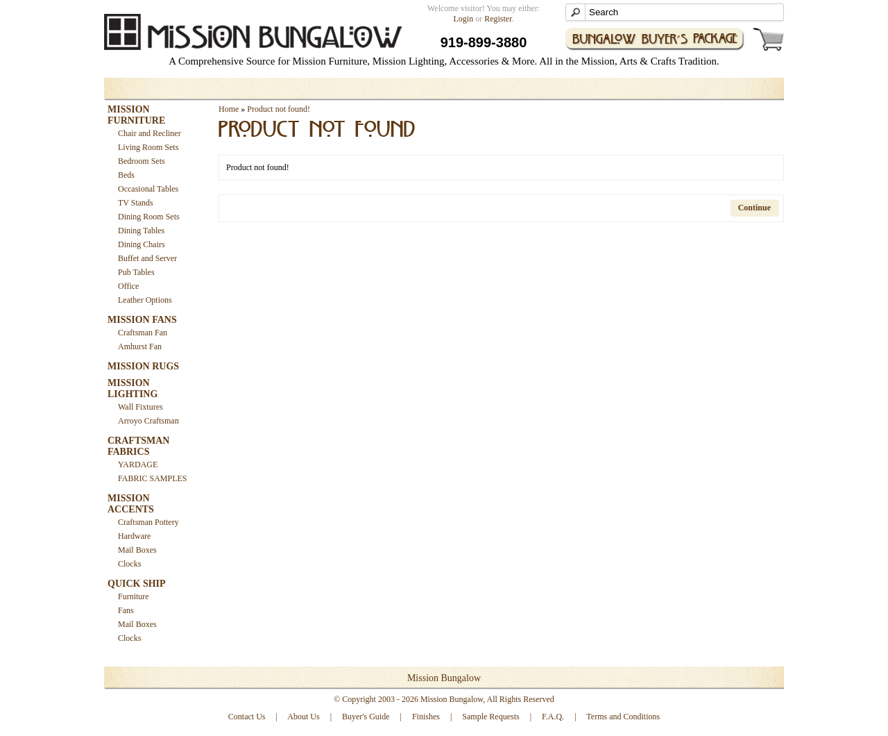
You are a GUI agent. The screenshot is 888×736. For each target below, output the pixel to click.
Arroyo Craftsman (148, 421)
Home (229, 109)
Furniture (133, 596)
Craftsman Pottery (148, 522)
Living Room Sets (148, 147)
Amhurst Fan (140, 346)
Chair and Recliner (149, 133)
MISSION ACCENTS (131, 504)
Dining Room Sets (149, 216)
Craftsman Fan (142, 332)
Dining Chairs (141, 244)
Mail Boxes (137, 550)
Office (128, 286)
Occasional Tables (148, 189)
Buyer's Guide (365, 716)
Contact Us (247, 716)
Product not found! (278, 109)
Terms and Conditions (623, 716)
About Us (303, 716)
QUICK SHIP (137, 583)
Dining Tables (141, 230)
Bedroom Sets (141, 161)
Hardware (134, 536)
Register (497, 19)
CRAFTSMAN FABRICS (138, 446)
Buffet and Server (147, 258)
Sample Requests (490, 716)
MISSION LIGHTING (132, 388)
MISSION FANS (142, 320)
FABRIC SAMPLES (152, 478)
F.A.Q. (553, 716)
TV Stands (135, 203)
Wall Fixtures (140, 407)
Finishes (426, 716)
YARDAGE (137, 464)
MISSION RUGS (143, 366)
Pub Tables (136, 272)
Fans (126, 610)
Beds (126, 175)
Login (464, 19)
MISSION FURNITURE (136, 115)
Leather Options (145, 300)
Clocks (129, 564)
